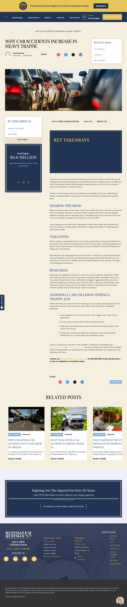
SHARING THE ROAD (16, 129)
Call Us (88, 121)
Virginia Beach (79, 540)
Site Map (113, 560)
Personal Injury (17, 18)
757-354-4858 (79, 544)
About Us (48, 18)
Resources (60, 18)
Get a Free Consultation (65, 121)
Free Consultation (112, 17)
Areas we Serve (33, 18)
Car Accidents (99, 49)
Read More (101, 6)
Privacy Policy (115, 564)
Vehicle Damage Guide (113, 554)
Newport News (52, 538)
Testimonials (115, 545)
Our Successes (75, 18)
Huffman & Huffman (75, 347)
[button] (19, 182)
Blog (24, 31)
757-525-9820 (18, 549)
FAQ (111, 542)
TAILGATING (12, 134)
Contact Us (98, 55)
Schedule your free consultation (63, 506)
